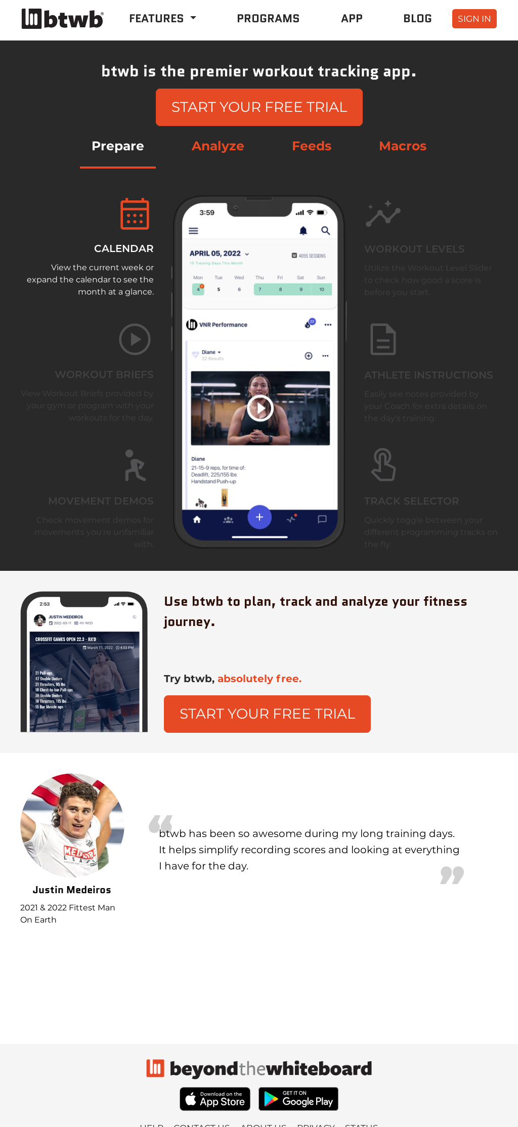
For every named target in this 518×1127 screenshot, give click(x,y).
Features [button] (158, 18)
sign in (474, 18)
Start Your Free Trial (259, 106)
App (352, 18)
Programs (268, 18)
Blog (417, 18)
